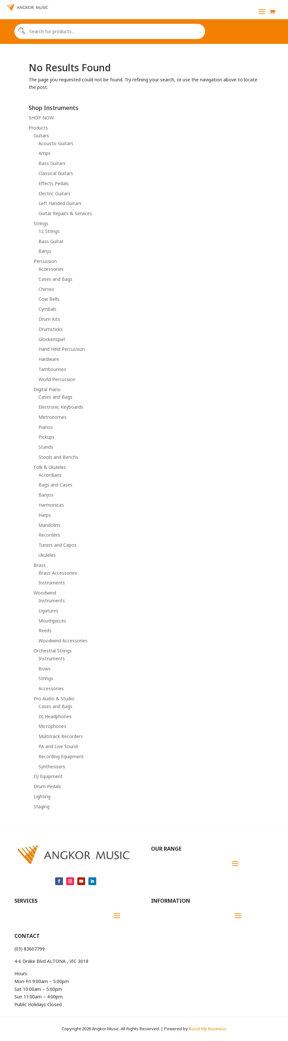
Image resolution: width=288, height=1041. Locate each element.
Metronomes (52, 417)
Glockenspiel (51, 339)
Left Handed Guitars (60, 203)
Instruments (51, 583)
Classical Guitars (55, 173)
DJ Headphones (54, 716)
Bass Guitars (52, 163)
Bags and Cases (55, 485)
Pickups (46, 437)
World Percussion (56, 379)
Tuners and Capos (57, 545)
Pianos (45, 427)
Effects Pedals (53, 183)
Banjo (44, 251)
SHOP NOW (41, 118)
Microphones (52, 726)
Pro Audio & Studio (54, 698)
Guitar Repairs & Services (65, 213)
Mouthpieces (52, 621)
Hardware (48, 359)
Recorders (49, 535)
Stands (45, 447)
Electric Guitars (54, 193)
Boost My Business (207, 1029)
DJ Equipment (48, 776)
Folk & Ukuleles (50, 467)
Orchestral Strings (53, 651)
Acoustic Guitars (55, 143)
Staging (42, 806)
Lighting (42, 796)
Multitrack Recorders (60, 736)
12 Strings (49, 231)
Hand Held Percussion (61, 349)
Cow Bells (48, 299)
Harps (44, 515)
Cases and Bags (55, 279)
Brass (40, 565)
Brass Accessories (57, 573)
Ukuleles (47, 555)
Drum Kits (49, 319)
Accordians (50, 475)
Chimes (46, 289)
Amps (44, 153)
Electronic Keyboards (60, 407)
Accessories (51, 269)
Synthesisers (51, 766)
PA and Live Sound (58, 746)
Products (38, 128)
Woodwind (45, 593)
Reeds (45, 630)
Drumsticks (50, 329)
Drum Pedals (47, 786)
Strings (41, 223)
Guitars (41, 135)
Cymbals (47, 309)
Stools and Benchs (58, 457)
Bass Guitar (50, 241)
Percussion (45, 261)
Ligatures (48, 611)
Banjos (45, 495)
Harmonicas (51, 505)
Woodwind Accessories (62, 640)
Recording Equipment (61, 756)
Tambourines (52, 369)
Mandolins (49, 525)
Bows (44, 668)
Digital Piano (47, 389)
